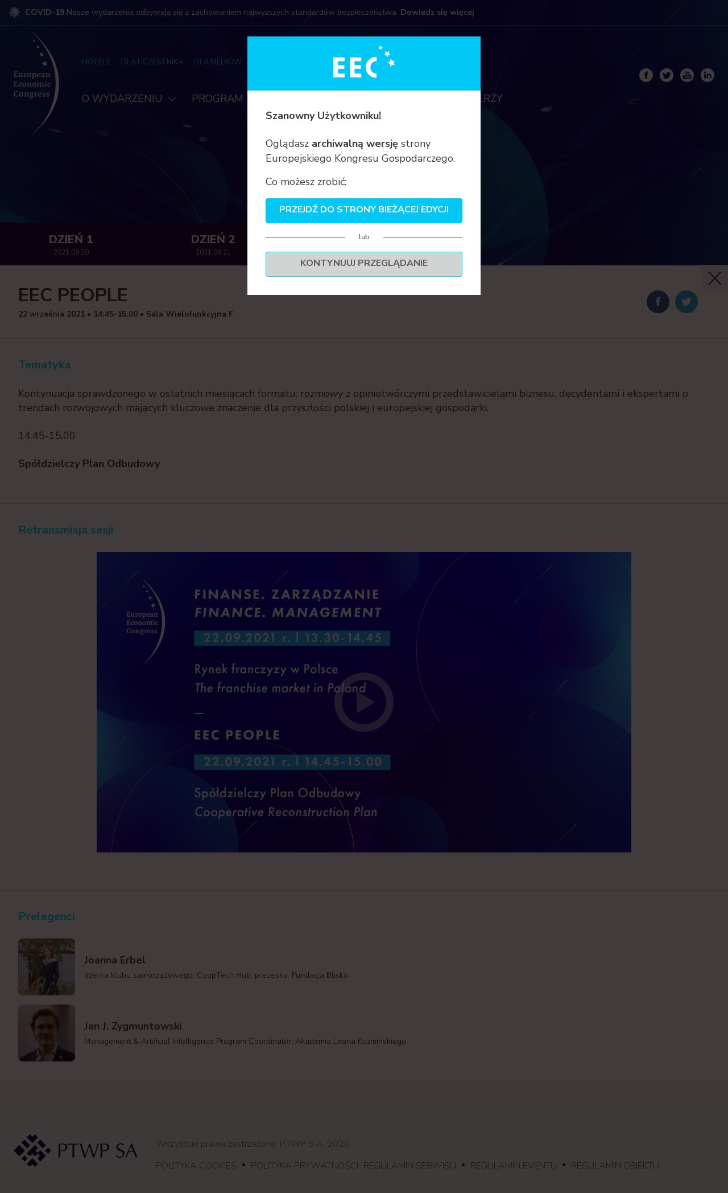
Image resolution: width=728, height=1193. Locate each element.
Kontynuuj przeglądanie (364, 263)
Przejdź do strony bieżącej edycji (364, 209)
